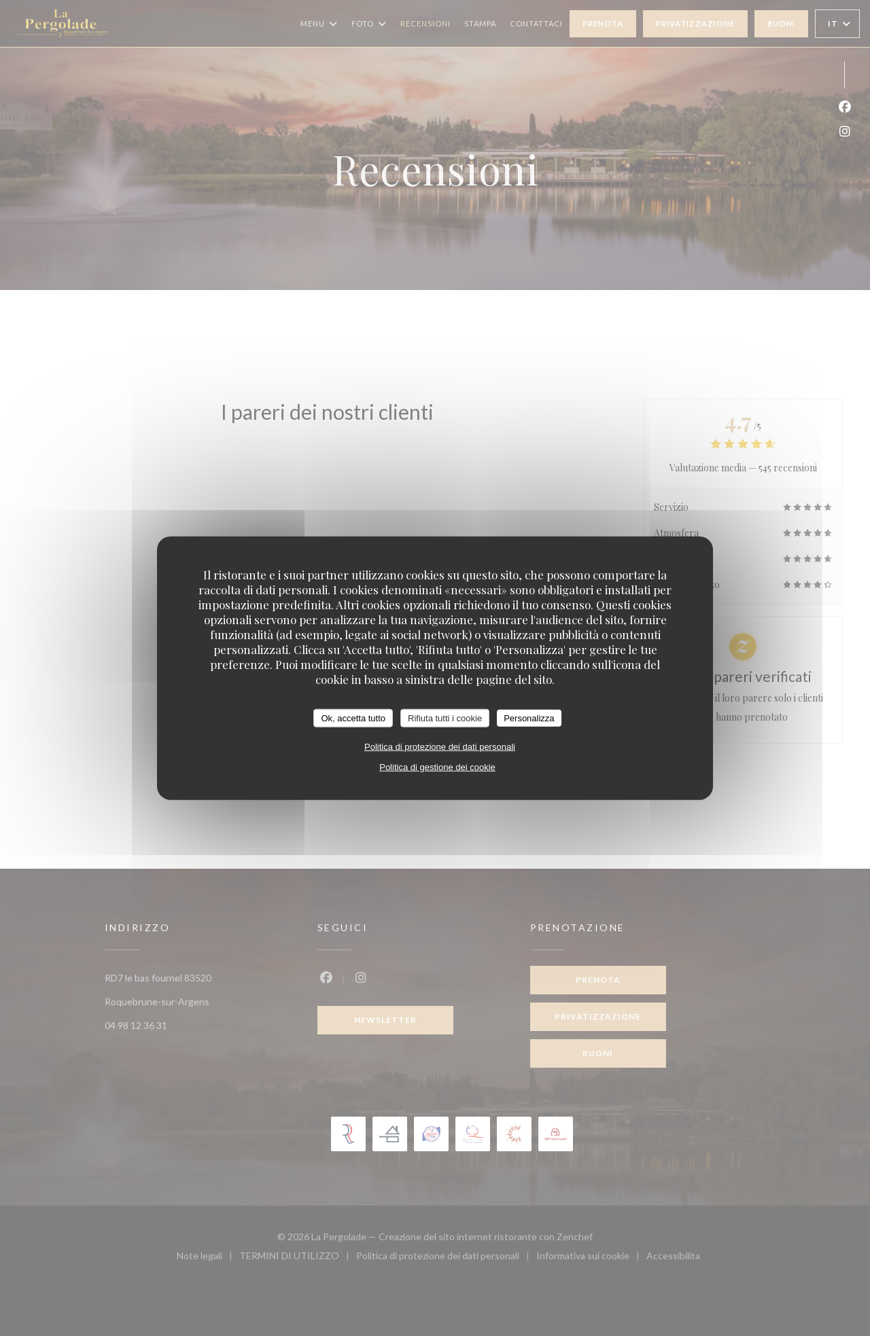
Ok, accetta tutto (353, 717)
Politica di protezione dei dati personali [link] (439, 747)
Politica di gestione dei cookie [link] (437, 767)
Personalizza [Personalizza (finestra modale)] (529, 717)
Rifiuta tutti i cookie (445, 717)
